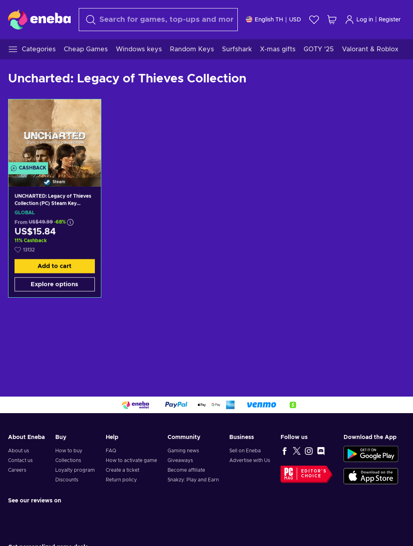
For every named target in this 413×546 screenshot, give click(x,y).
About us (18, 450)
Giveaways (180, 460)
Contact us (20, 460)
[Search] (158, 19)
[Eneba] (39, 19)
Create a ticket (122, 470)
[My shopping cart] (332, 19)
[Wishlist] (314, 19)
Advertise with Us (249, 460)
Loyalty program (75, 470)
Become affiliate (186, 470)
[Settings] (273, 20)
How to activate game (131, 460)
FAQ (111, 450)
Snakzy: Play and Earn (193, 479)
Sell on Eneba (245, 450)
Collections (68, 460)
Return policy (121, 479)
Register (390, 20)
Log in (359, 20)
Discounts (66, 479)
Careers (17, 470)
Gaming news (183, 450)
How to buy (68, 450)
